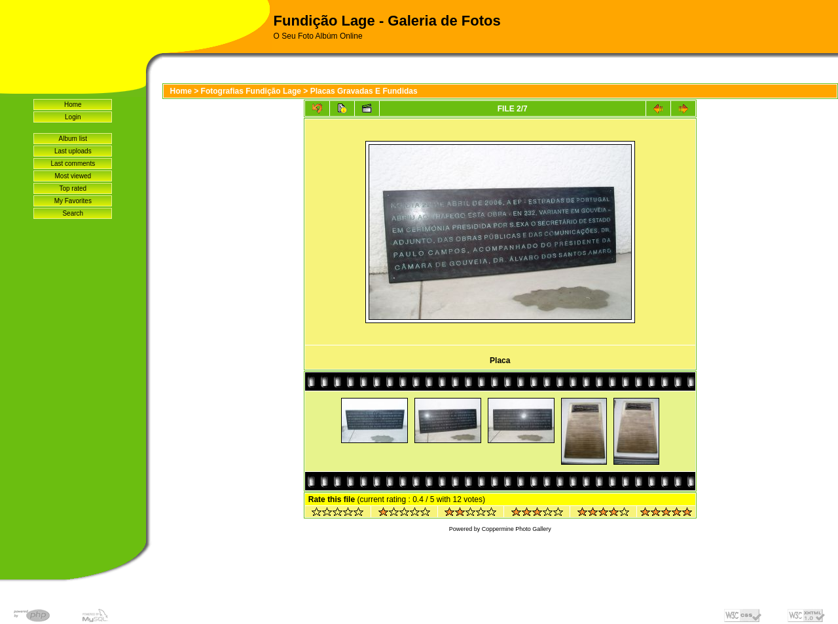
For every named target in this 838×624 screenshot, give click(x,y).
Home (73, 104)
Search (72, 213)
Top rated (72, 188)
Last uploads (73, 151)
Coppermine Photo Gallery (516, 529)
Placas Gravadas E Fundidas (364, 91)
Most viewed (72, 176)
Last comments (72, 163)
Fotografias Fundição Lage (251, 91)
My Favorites (73, 201)
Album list (73, 138)
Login (73, 117)
